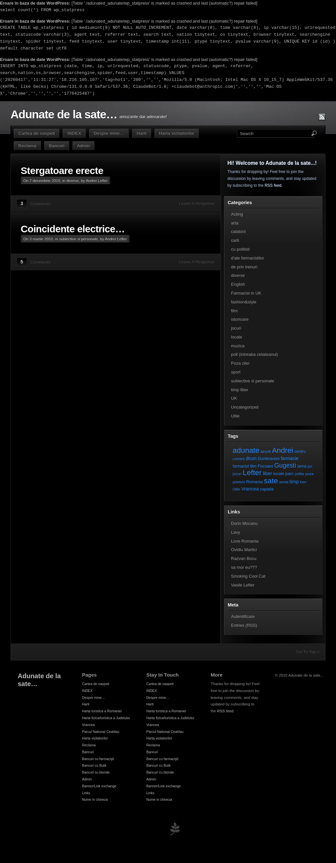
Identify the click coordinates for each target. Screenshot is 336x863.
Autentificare (243, 616)
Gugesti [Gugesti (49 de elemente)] (285, 465)
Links (86, 793)
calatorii (238, 231)
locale (236, 337)
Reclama (27, 145)
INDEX (74, 133)
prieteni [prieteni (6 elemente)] (239, 482)
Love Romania (245, 541)
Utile (235, 415)
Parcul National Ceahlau (100, 732)
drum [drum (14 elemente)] (251, 458)
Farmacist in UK (246, 293)
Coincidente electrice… (73, 228)
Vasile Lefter (242, 585)
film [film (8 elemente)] (253, 466)
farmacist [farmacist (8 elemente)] (241, 466)
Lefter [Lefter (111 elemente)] (252, 473)
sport (236, 372)
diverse (72, 180)
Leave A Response (197, 203)
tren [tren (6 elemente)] (303, 482)
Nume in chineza (95, 799)
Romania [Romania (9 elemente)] (254, 481)
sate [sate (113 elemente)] (271, 480)
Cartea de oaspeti (36, 133)
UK (234, 398)
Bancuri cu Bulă (94, 765)
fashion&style (243, 301)
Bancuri (57, 145)
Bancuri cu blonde (96, 772)
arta (234, 223)
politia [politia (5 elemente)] (299, 474)
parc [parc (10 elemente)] (289, 473)
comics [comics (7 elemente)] (239, 458)
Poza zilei (240, 363)
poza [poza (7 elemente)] (309, 473)
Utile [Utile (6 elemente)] (236, 489)
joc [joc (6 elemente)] (310, 466)
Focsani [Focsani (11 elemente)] (265, 466)
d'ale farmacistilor (247, 258)
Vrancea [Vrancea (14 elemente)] (250, 488)
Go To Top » (307, 651)
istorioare (239, 319)
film (234, 310)
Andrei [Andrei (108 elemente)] (282, 450)
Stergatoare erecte (62, 170)
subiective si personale (78, 239)
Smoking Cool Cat (248, 576)
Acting (237, 214)
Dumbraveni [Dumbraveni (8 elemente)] (269, 458)
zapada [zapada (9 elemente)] (267, 489)
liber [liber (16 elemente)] (267, 473)
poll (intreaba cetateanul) (254, 354)
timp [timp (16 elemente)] (294, 481)
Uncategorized (245, 407)
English (238, 284)
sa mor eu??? (244, 567)
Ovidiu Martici (244, 549)
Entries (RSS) (244, 625)
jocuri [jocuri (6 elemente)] (237, 474)
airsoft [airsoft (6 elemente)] (266, 451)
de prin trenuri (244, 266)
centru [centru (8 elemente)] (299, 451)
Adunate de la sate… (63, 114)
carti (235, 240)
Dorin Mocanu (244, 523)
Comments (40, 203)
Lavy (235, 532)
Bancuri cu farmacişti (98, 759)
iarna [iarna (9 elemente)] (301, 466)
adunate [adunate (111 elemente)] (246, 450)
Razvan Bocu (243, 558)
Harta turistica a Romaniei (102, 711)
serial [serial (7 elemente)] (283, 482)
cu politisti (240, 249)
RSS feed (272, 185)
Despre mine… (109, 133)
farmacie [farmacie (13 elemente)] (289, 458)
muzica (237, 345)
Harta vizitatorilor (176, 133)
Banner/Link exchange (99, 786)
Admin (83, 145)
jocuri (236, 328)
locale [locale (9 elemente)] (278, 473)
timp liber (239, 389)
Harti (142, 133)
